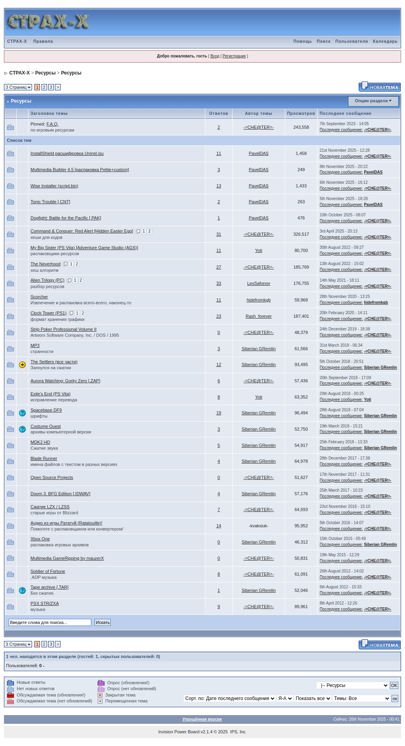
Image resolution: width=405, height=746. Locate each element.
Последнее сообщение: (341, 130)
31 (218, 234)
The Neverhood (45, 263)
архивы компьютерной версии (60, 431)
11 (218, 153)
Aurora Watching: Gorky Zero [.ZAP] (65, 380)
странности (41, 351)
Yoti (258, 250)
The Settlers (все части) (54, 361)
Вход (215, 56)
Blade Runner (43, 458)
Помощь (302, 41)
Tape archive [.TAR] (49, 587)
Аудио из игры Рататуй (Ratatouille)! (66, 523)
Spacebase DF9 (46, 410)
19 (218, 412)
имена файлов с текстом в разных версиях (73, 464)
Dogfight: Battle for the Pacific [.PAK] (65, 218)
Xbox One (40, 538)
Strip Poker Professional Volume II (63, 329)
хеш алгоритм (44, 270)
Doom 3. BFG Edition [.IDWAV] (60, 493)
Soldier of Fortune (47, 571)
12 (218, 364)
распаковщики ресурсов (54, 253)
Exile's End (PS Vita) (50, 393)
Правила (43, 41)
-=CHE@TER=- (259, 127)
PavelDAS (259, 153)
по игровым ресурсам (52, 130)
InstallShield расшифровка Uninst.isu (67, 153)
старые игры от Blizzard (54, 512)
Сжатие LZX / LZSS (50, 506)
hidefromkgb (259, 300)
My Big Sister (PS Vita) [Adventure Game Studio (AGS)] (84, 247)
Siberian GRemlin (259, 348)
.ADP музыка (43, 577)
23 (218, 316)
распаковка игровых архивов (59, 544)
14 (218, 525)
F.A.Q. (53, 124)
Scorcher (39, 296)
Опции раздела (371, 100)
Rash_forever (259, 316)
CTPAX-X (17, 41)
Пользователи (351, 41)
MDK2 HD (40, 442)
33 (218, 283)
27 (218, 267)
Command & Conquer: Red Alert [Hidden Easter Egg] (81, 231)
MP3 (35, 345)
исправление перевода (53, 399)
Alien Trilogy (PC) (47, 280)
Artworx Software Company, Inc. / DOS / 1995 (74, 335)
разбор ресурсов (47, 286)
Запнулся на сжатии (50, 367)
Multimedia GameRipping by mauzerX (67, 558)
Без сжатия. (42, 593)
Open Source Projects (51, 477)
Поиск (324, 41)
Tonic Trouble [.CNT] (50, 201)
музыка (37, 609)
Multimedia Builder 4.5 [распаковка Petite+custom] (79, 169)
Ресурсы (45, 73)
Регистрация (234, 56)
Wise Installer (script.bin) (54, 185)
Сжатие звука (44, 448)
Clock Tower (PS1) (48, 313)
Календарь (385, 41)
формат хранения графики (57, 319)
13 (218, 185)
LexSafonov (258, 283)
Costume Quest (45, 426)
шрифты (38, 416)
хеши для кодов (46, 237)
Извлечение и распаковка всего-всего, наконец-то (80, 302)
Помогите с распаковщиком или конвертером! (76, 529)
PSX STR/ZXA (44, 603)
